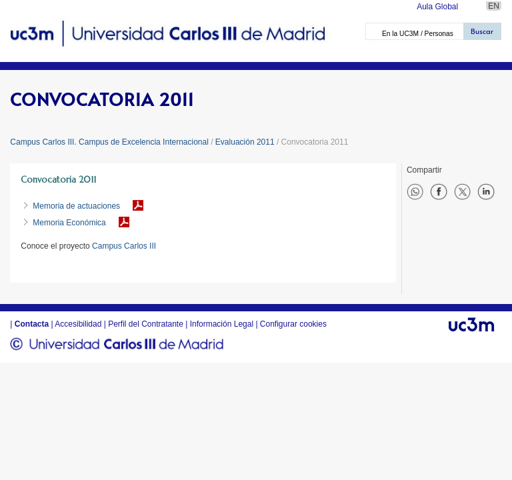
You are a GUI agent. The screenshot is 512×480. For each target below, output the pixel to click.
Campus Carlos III (124, 246)
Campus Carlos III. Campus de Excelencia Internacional (109, 142)
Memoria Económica (69, 222)
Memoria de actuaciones (76, 206)
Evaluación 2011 (245, 142)
